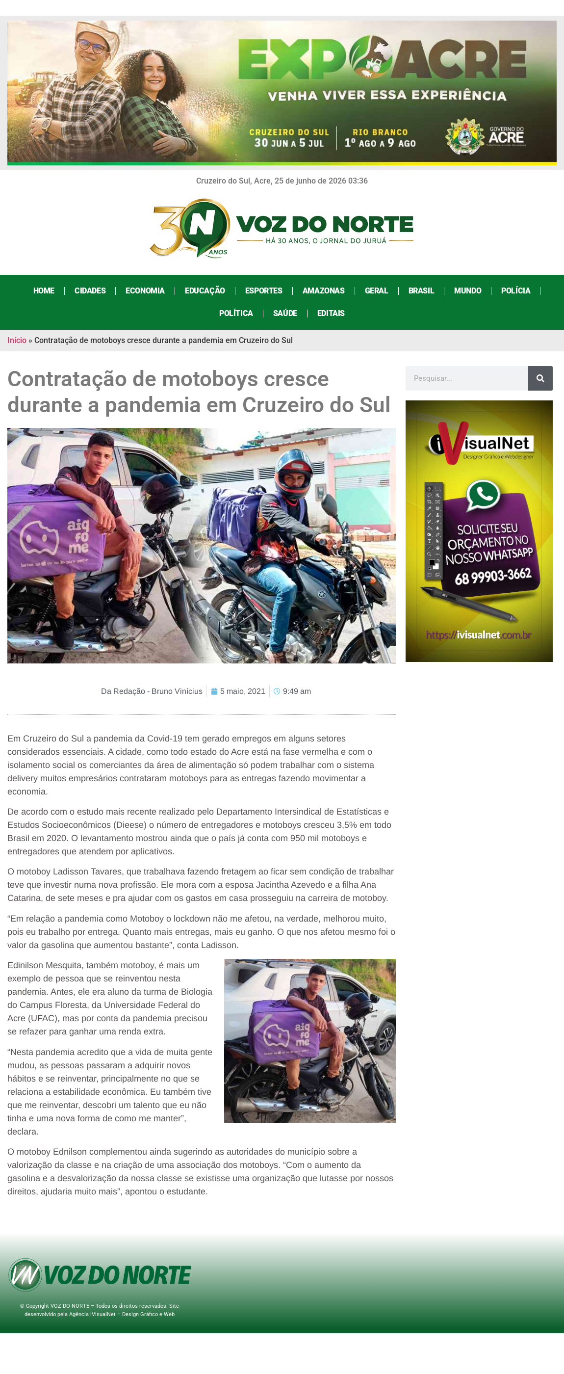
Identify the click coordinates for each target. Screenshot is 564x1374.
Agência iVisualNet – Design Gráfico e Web (122, 1314)
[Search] (540, 378)
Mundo (467, 290)
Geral (376, 290)
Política (236, 313)
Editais (330, 313)
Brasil (421, 290)
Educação (204, 290)
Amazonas (323, 290)
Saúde (285, 313)
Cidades (89, 290)
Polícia (515, 290)
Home (43, 290)
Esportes (263, 290)
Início (16, 340)
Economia (145, 290)
